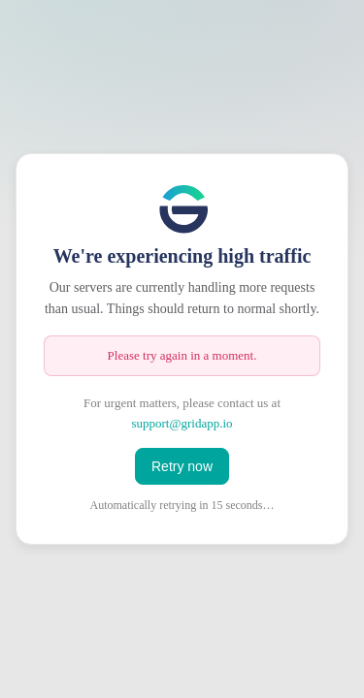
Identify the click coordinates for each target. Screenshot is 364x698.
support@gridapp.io (181, 423)
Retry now (182, 466)
